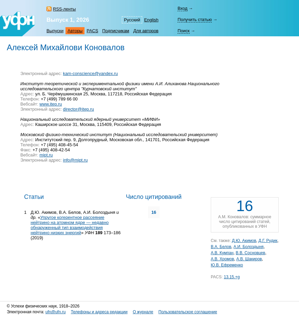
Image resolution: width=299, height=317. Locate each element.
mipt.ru (46, 154)
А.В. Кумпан (222, 252)
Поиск (183, 30)
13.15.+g (232, 277)
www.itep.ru (50, 104)
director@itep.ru (78, 109)
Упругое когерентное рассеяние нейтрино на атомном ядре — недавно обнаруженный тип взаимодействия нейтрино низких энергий (70, 225)
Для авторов (145, 30)
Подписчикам (115, 30)
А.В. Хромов (222, 259)
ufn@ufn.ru (55, 312)
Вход (182, 8)
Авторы (75, 30)
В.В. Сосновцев (250, 252)
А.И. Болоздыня (248, 246)
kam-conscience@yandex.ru (90, 73)
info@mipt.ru (75, 160)
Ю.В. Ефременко (227, 265)
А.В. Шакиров (249, 259)
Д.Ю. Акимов (244, 240)
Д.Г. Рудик (267, 240)
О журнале (143, 312)
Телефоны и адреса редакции (99, 312)
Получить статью (194, 19)
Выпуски (54, 30)
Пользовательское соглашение (187, 312)
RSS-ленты (64, 9)
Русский (132, 19)
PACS (92, 30)
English (151, 19)
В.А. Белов (221, 246)
